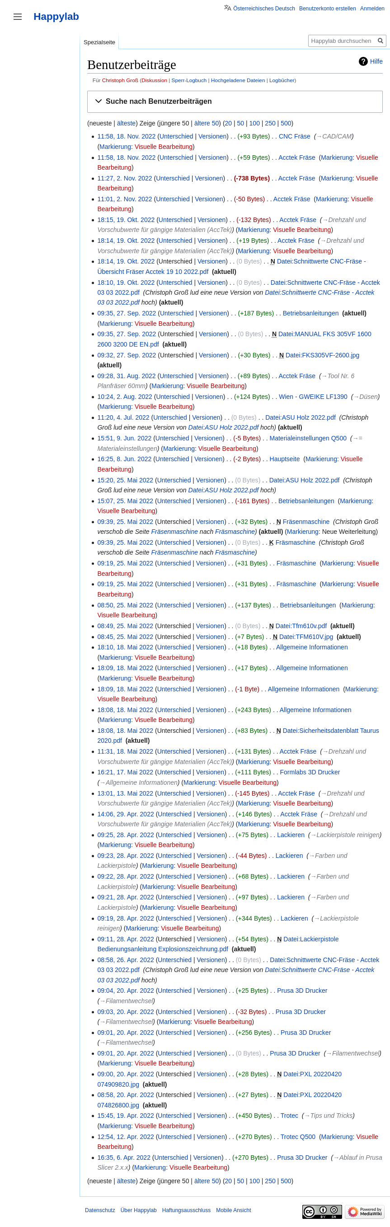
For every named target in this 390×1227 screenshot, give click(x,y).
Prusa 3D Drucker (302, 990)
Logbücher (282, 80)
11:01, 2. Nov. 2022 (124, 199)
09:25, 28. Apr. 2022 (125, 834)
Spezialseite (99, 42)
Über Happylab (139, 1210)
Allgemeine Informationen (312, 647)
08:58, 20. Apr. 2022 (125, 1094)
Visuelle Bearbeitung (164, 146)
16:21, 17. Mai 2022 (125, 772)
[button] (235, 102)
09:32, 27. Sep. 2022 (126, 355)
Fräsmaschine (235, 531)
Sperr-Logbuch (189, 80)
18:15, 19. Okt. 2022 (126, 219)
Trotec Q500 (298, 1136)
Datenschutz (100, 1210)
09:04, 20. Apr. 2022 (125, 990)
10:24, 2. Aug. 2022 (124, 396)
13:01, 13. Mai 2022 (125, 793)
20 (228, 123)
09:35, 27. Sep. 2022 (126, 313)
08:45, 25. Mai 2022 (125, 636)
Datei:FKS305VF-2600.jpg (322, 355)
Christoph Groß (120, 80)
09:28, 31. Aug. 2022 (126, 376)
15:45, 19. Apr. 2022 (125, 1115)
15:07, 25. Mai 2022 (125, 501)
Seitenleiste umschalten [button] (17, 16)
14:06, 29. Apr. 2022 (125, 814)
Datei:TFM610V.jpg (306, 636)
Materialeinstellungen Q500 (308, 438)
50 (240, 123)
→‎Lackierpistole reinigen (344, 834)
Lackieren (291, 834)
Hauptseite (285, 459)
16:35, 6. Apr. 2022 (123, 1157)
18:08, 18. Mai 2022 (125, 709)
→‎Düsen (365, 396)
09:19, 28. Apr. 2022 (125, 918)
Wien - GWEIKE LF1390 (313, 396)
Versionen (212, 136)
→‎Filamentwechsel (126, 1001)
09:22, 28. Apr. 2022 (125, 876)
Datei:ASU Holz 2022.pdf (300, 417)
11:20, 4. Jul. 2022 (123, 417)
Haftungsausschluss (186, 1210)
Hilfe (376, 61)
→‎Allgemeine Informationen (138, 782)
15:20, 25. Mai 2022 (125, 480)
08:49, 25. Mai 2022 (125, 626)
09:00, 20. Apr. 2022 (125, 1074)
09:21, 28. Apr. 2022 (125, 897)
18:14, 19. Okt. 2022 (126, 240)
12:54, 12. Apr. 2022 (125, 1136)
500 (286, 123)
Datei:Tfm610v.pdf (301, 626)
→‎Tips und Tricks (328, 1115)
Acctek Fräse (296, 157)
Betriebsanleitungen (311, 313)
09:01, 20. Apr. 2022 (125, 1032)
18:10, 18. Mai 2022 (125, 647)
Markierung (115, 146)
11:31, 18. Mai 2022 (125, 751)
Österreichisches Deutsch (264, 8)
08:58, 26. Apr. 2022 (125, 959)
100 (254, 123)
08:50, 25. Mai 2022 (125, 605)
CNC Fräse (294, 136)
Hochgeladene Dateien (238, 80)
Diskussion (154, 80)
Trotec (289, 1115)
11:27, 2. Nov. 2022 (124, 178)
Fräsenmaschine (306, 521)
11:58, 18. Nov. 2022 (126, 136)
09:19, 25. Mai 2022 (125, 563)
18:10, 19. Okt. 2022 (126, 282)
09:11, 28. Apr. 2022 (125, 939)
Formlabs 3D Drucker (310, 772)
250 (270, 123)
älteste (126, 123)
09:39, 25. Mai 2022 (125, 521)
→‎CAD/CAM (334, 136)
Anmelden (372, 8)
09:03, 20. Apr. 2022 (125, 1011)
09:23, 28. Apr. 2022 (125, 855)
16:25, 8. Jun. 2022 (124, 459)
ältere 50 (206, 123)
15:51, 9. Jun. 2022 (124, 438)
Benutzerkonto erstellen (327, 8)
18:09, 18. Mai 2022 (125, 667)
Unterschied (176, 136)
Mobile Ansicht (233, 1210)
